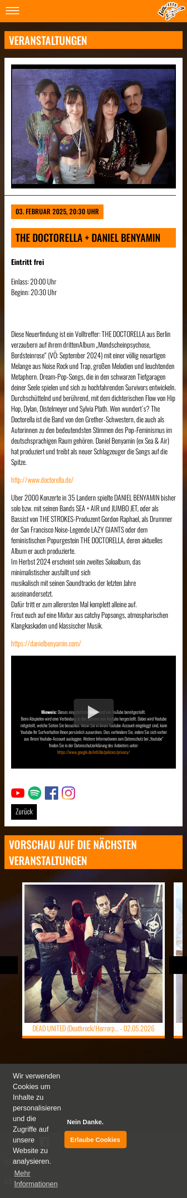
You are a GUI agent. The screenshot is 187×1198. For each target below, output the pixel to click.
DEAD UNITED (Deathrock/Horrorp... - (93, 1028)
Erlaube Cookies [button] (95, 1139)
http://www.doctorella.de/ (42, 479)
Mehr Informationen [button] (36, 1179)
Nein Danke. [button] (85, 1122)
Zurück (24, 811)
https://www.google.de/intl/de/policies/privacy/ (93, 752)
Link (16, 791)
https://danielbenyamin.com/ (46, 643)
